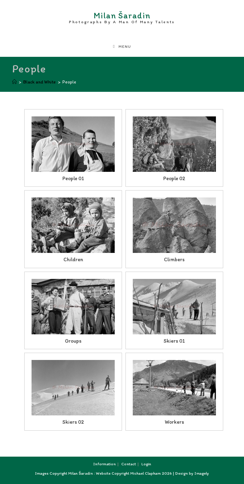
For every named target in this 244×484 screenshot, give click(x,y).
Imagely (201, 473)
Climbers (174, 259)
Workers (174, 422)
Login (146, 463)
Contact (128, 463)
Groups (73, 341)
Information (104, 463)
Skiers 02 (73, 422)
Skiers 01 (174, 341)
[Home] (14, 82)
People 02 (174, 178)
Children (73, 259)
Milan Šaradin (122, 16)
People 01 (73, 178)
